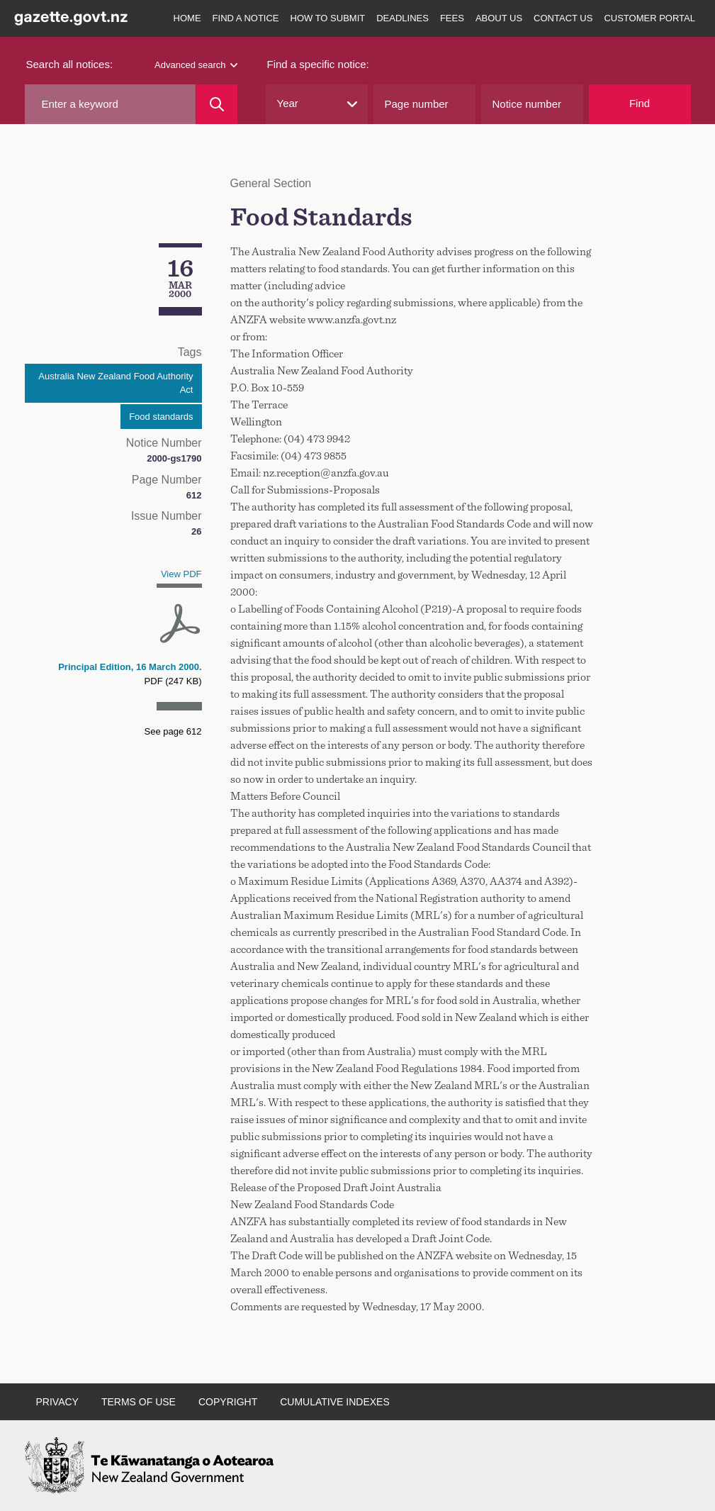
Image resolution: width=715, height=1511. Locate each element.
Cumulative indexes (335, 1401)
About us (498, 18)
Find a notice (246, 18)
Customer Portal (649, 18)
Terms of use (138, 1401)
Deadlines (402, 18)
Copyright (227, 1401)
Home (187, 18)
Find (639, 103)
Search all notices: (69, 64)
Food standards (161, 416)
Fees (452, 18)
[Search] (216, 104)
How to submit (328, 18)
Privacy (57, 1401)
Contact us (563, 18)
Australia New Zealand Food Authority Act (115, 383)
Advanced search (195, 65)
